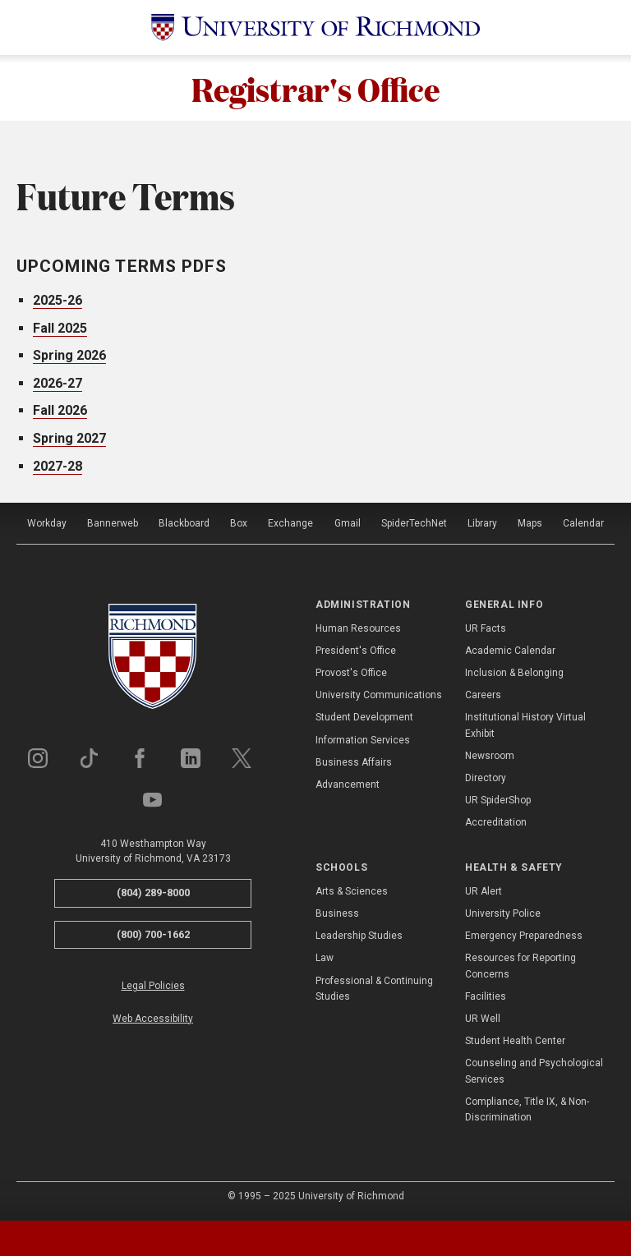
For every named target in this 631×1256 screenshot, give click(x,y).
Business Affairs (354, 762)
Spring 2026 (69, 355)
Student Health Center (515, 1041)
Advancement (348, 784)
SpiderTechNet (414, 523)
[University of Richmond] (315, 27)
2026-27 (57, 383)
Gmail (347, 523)
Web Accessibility (153, 1018)
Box (238, 523)
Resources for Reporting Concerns (520, 965)
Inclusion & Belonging (514, 673)
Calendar (583, 523)
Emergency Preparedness (524, 935)
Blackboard (184, 523)
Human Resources (358, 628)
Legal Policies (153, 985)
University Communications (379, 695)
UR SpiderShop (498, 800)
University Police (503, 913)
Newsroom (489, 755)
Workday (47, 523)
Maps (530, 523)
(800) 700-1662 (153, 934)
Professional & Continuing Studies (374, 988)
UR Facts (485, 628)
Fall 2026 (60, 410)
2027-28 (57, 466)
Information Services (363, 740)
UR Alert (483, 891)
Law (325, 958)
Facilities (485, 996)
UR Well (482, 1018)
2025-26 (57, 300)
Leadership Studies (359, 935)
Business (337, 913)
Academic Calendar (510, 650)
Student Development (364, 717)
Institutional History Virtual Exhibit (525, 724)
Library (482, 523)
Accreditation (496, 822)
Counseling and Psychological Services (534, 1070)
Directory (485, 778)
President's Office (356, 650)
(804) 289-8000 (153, 892)
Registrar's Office (315, 88)
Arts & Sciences (352, 891)
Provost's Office (351, 673)
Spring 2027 (69, 438)
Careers (483, 695)
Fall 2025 (60, 328)
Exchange (290, 523)
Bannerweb (112, 523)
